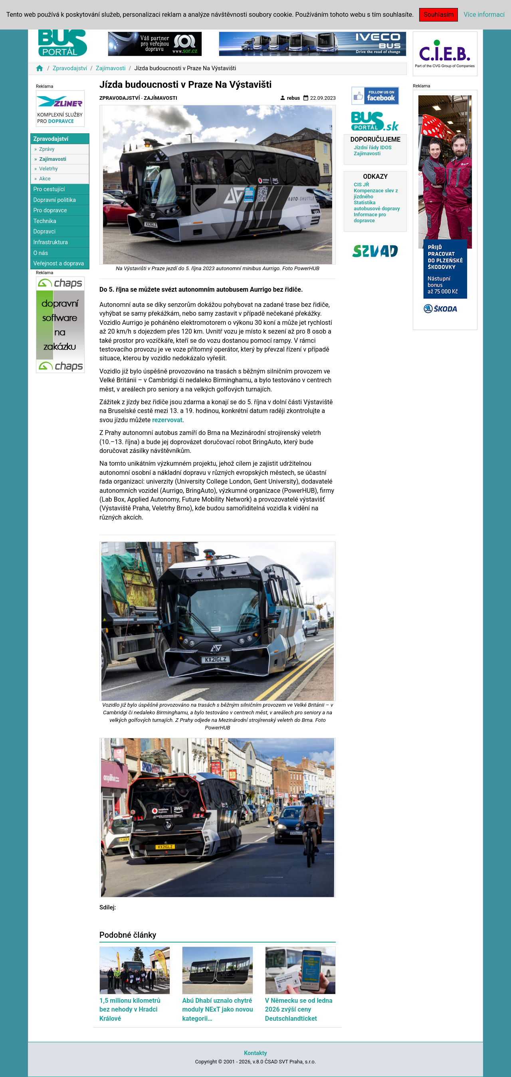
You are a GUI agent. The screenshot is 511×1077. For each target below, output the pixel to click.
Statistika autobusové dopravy (377, 205)
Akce (44, 179)
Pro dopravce (50, 210)
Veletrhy (48, 169)
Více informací (484, 14)
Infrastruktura (50, 242)
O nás (40, 253)
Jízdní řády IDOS (373, 147)
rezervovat (167, 420)
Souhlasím (439, 14)
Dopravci (44, 231)
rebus (289, 98)
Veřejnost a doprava (58, 263)
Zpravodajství (70, 68)
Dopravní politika (54, 200)
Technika (44, 221)
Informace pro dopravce (370, 217)
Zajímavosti (111, 68)
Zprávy (46, 149)
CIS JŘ (361, 185)
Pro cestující (49, 189)
